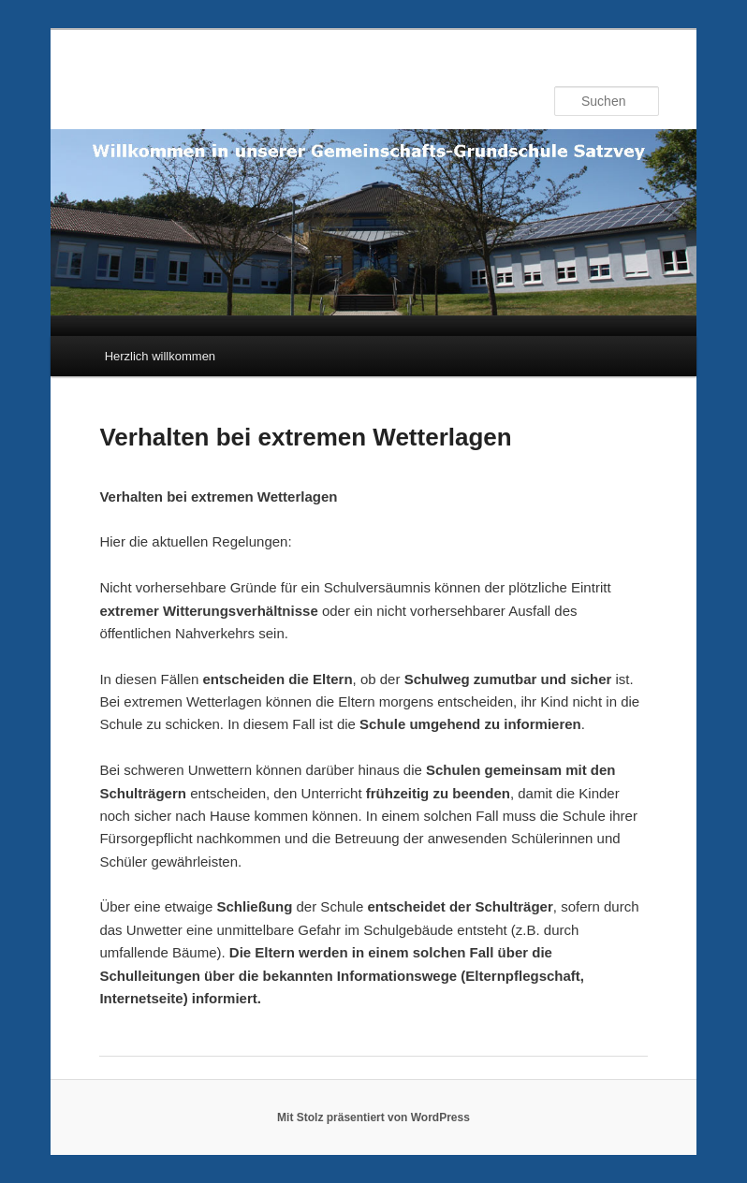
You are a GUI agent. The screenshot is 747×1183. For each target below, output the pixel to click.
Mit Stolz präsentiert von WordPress (373, 1117)
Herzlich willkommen (160, 356)
